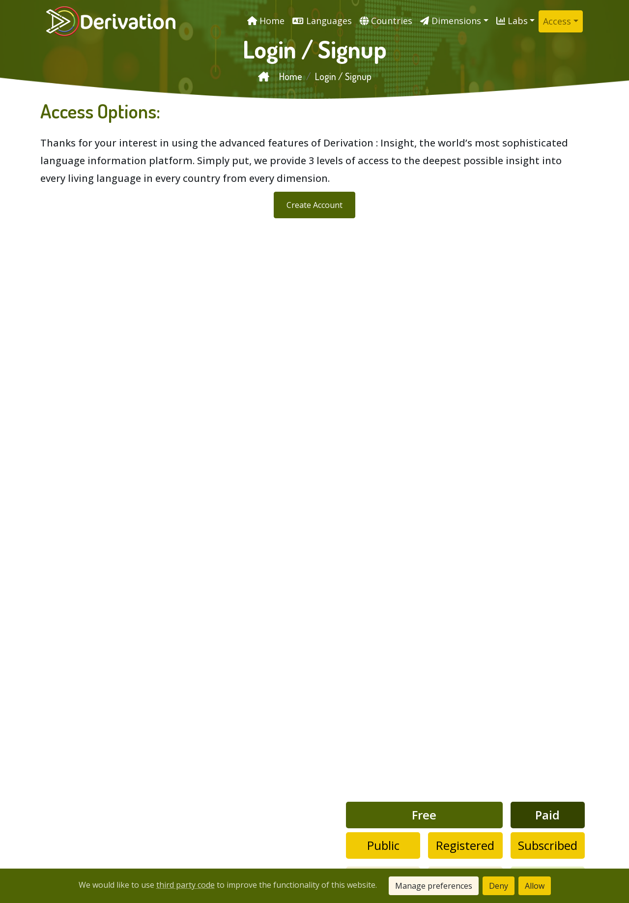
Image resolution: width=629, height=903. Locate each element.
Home (280, 76)
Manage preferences (433, 885)
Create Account (314, 205)
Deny (498, 885)
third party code (185, 884)
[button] (454, 20)
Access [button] (557, 21)
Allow (534, 885)
